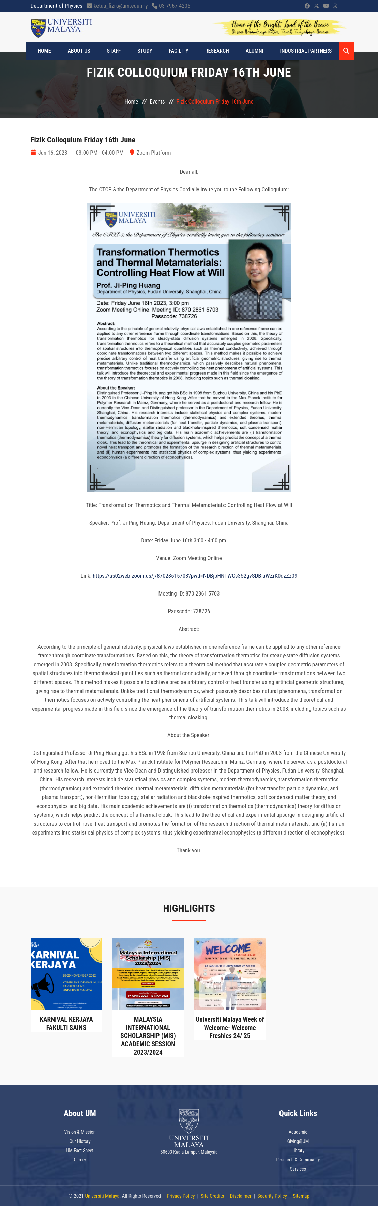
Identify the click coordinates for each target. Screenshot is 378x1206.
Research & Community (298, 1159)
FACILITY (168, 51)
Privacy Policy (181, 1195)
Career (80, 1159)
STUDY (137, 51)
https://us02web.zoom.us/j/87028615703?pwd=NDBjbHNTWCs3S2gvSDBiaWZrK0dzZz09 (195, 575)
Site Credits (212, 1195)
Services (298, 1168)
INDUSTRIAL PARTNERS (286, 51)
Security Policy (272, 1195)
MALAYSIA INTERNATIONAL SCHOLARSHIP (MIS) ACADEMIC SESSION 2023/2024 (148, 1035)
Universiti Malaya (102, 1195)
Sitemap (301, 1195)
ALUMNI (238, 51)
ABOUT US (77, 51)
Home (46, 51)
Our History (79, 1140)
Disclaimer (241, 1195)
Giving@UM (298, 1140)
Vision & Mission (79, 1131)
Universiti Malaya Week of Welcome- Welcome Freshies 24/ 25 (230, 1027)
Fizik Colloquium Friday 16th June (86, 139)
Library (298, 1150)
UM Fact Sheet (80, 1150)
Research (203, 51)
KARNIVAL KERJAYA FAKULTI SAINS (66, 1023)
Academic (298, 1131)
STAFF (109, 51)
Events (157, 101)
